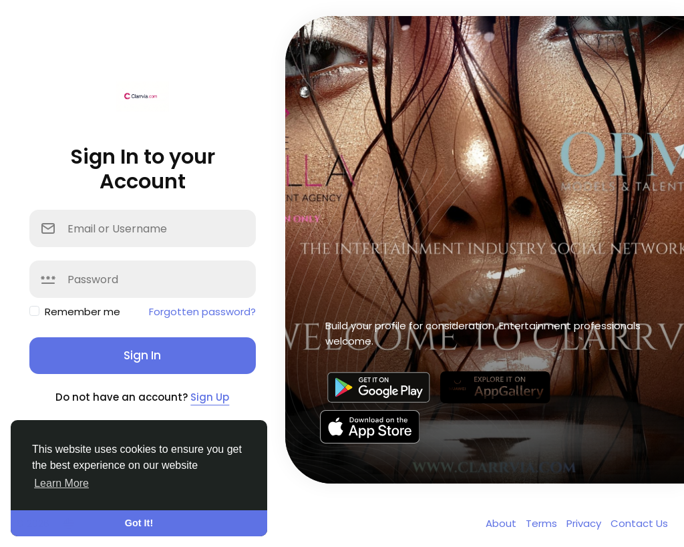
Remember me (82, 312)
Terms (543, 523)
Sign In (142, 355)
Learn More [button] (61, 483)
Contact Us (639, 523)
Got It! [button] (139, 523)
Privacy (585, 523)
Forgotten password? (202, 312)
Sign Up (209, 397)
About (502, 523)
